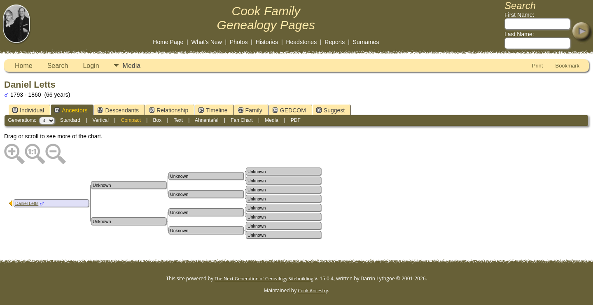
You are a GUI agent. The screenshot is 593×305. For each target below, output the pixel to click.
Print (537, 66)
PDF (296, 120)
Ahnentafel (206, 120)
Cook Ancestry (313, 290)
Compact (131, 120)
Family (250, 110)
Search (57, 65)
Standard (70, 120)
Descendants (118, 110)
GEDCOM (289, 110)
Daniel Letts (26, 203)
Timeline (212, 110)
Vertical (101, 120)
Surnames (366, 42)
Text (178, 120)
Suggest (330, 110)
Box (157, 120)
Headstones (301, 42)
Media (132, 65)
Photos (239, 42)
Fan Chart (241, 120)
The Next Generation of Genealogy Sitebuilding (264, 278)
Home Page (168, 42)
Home (24, 65)
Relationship (168, 110)
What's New (206, 42)
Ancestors (70, 110)
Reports (335, 42)
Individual (28, 110)
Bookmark (567, 66)
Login (91, 65)
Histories (267, 42)
